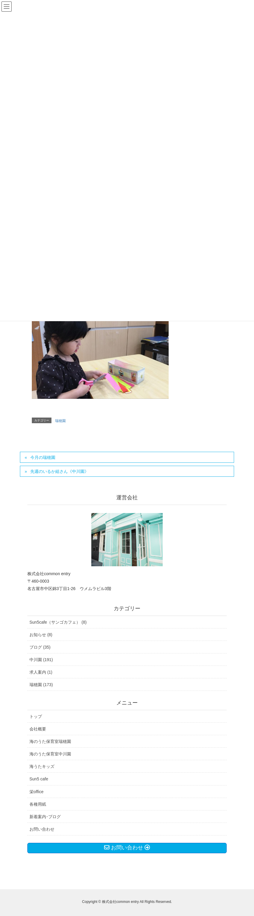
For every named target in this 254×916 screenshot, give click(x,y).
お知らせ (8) (40, 634)
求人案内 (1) (40, 672)
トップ (35, 716)
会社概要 (37, 729)
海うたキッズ (41, 766)
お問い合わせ (41, 829)
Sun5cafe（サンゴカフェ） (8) (58, 622)
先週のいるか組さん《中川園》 (59, 471)
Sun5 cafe (38, 779)
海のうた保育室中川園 (50, 754)
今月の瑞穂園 (42, 457)
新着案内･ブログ (45, 816)
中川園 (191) (41, 659)
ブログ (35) (40, 647)
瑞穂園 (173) (41, 684)
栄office (36, 791)
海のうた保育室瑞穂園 (50, 741)
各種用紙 (37, 804)
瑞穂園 (60, 421)
